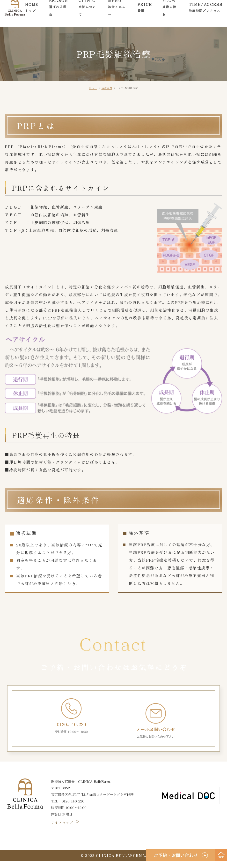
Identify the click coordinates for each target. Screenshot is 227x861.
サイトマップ (66, 822)
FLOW (170, 13)
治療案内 (107, 88)
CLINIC (88, 13)
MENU (117, 13)
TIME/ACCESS (206, 13)
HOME (31, 13)
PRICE (145, 13)
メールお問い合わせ (155, 721)
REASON (58, 13)
